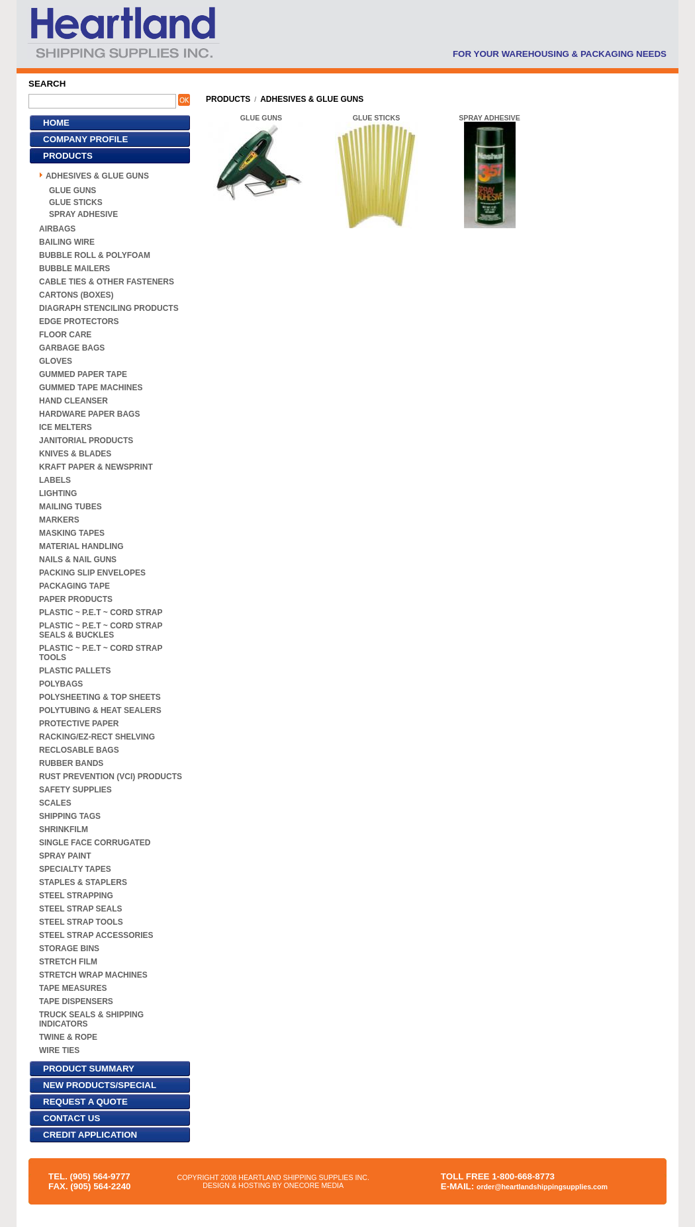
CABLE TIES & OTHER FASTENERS (106, 281)
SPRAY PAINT (65, 856)
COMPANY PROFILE (85, 139)
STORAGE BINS (69, 948)
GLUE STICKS (76, 202)
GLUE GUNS (72, 190)
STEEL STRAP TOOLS (81, 922)
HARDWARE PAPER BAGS (89, 414)
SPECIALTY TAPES (75, 869)
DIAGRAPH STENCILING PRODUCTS (109, 308)
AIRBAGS (57, 228)
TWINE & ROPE (68, 1037)
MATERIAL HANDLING (81, 546)
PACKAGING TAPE (74, 586)
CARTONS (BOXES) (76, 295)
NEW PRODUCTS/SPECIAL (99, 1085)
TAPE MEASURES (73, 988)
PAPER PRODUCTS (76, 599)
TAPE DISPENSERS (76, 1001)
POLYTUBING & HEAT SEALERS (100, 710)
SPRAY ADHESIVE (83, 214)
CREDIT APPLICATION (90, 1135)
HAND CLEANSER (73, 400)
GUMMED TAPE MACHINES (90, 387)
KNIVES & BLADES (75, 453)
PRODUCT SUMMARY (88, 1069)
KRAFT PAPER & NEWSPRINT (96, 467)
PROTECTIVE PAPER (78, 723)
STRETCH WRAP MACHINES (93, 975)
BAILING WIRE (67, 242)
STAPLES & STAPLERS (83, 882)
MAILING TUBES (70, 506)
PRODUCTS (68, 156)
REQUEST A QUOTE (85, 1102)
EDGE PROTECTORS (78, 321)
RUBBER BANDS (71, 763)
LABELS (55, 480)
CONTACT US (71, 1118)
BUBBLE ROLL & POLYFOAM (94, 255)
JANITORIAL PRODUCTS (86, 440)
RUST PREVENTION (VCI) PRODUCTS (110, 776)
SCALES (55, 803)
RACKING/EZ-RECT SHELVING (97, 736)
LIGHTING (58, 493)
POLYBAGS (61, 684)
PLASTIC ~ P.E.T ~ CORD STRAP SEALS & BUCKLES (100, 630)
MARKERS (59, 520)
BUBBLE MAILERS (74, 268)
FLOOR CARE (65, 334)
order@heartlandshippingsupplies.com (542, 1187)
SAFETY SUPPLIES (75, 789)
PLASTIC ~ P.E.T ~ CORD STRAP (100, 612)
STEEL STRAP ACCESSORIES (96, 935)
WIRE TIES (59, 1050)
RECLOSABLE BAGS (79, 750)
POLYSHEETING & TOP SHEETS (100, 697)
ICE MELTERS (65, 427)
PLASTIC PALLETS (75, 670)
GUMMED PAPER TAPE (83, 374)
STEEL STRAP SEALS (80, 908)
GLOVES (55, 361)
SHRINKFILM (63, 829)
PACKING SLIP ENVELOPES (92, 572)
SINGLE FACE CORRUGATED (94, 842)
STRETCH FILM (68, 961)
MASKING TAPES (72, 533)
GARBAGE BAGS (72, 348)
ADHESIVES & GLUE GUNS (97, 176)
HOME (56, 123)
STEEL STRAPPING (76, 895)
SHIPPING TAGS (70, 816)
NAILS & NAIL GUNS (77, 559)
